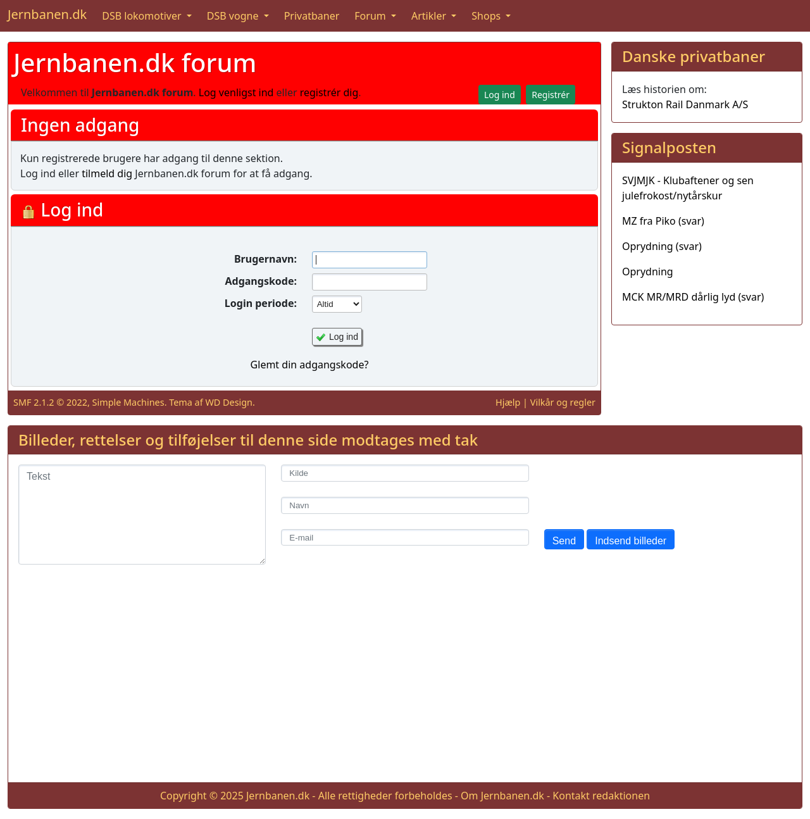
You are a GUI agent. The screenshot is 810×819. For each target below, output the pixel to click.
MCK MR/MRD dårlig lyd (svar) (693, 297)
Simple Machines (128, 402)
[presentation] (640, 489)
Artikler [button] (430, 16)
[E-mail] (404, 537)
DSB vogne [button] (234, 16)
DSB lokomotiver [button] (143, 16)
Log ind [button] (499, 95)
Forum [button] (371, 16)
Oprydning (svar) (662, 246)
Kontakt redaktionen (601, 796)
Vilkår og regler (562, 402)
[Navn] (404, 505)
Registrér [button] (551, 95)
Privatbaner (312, 16)
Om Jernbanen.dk (502, 796)
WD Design (228, 402)
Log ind (343, 337)
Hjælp (507, 402)
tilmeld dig (107, 173)
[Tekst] (142, 515)
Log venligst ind (236, 92)
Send (564, 540)
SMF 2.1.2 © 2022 (50, 402)
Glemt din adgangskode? (310, 365)
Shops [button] (487, 16)
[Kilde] (404, 473)
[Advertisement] (405, 683)
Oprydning (647, 271)
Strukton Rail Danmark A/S (685, 104)
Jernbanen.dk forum (134, 62)
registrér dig (329, 92)
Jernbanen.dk (47, 14)
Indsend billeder (630, 540)
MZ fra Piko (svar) (663, 221)
